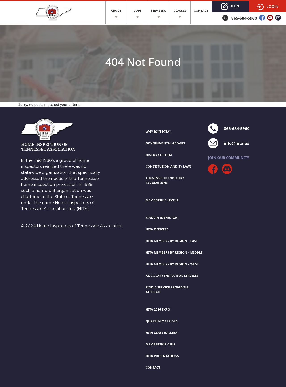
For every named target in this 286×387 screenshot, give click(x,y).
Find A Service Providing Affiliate (167, 289)
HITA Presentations (162, 356)
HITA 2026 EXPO (158, 309)
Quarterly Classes (162, 321)
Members (158, 10)
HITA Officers (157, 229)
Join (137, 10)
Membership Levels (162, 200)
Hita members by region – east (172, 241)
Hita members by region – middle (174, 252)
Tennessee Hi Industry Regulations (165, 180)
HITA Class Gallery (162, 332)
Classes (179, 10)
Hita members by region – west (172, 264)
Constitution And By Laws (169, 166)
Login (267, 7)
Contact (201, 10)
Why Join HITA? (158, 131)
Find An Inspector (161, 217)
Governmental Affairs (165, 143)
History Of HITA (159, 155)
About (116, 10)
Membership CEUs (160, 344)
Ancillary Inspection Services (172, 275)
